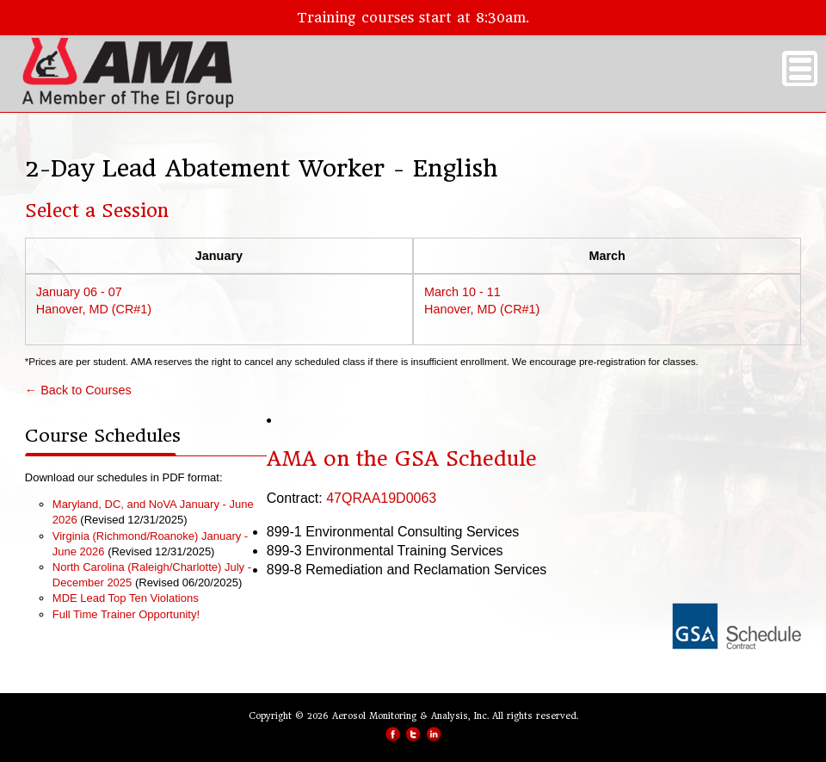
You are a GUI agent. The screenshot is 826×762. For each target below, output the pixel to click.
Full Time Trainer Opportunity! (126, 614)
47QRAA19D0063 (381, 498)
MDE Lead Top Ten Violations (125, 598)
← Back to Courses (78, 390)
